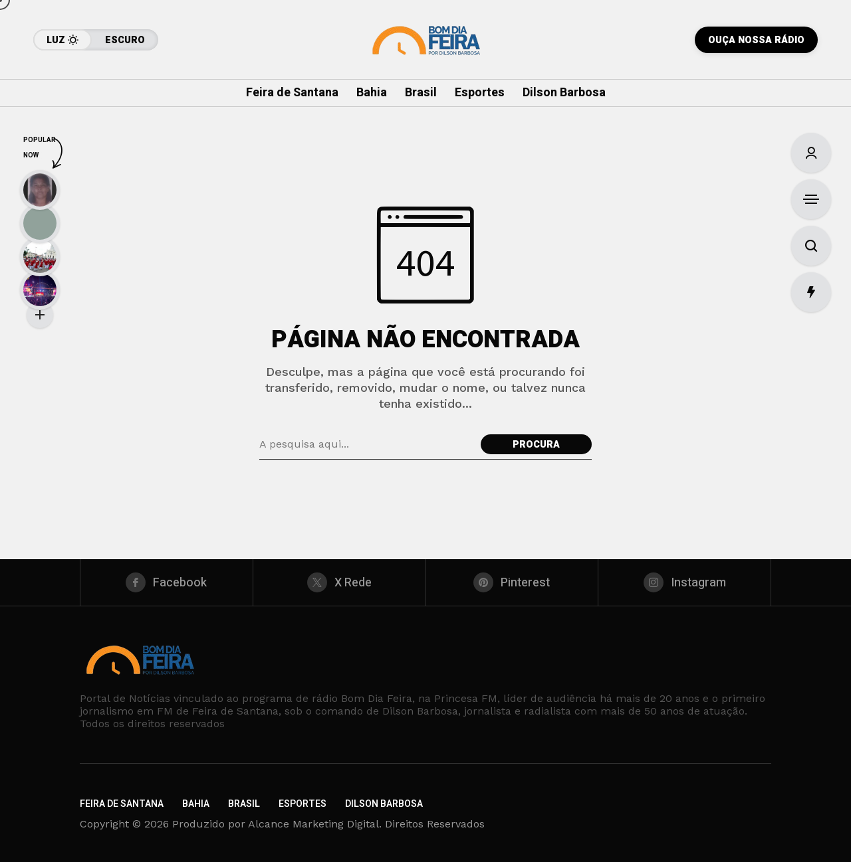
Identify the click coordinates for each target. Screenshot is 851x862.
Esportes (302, 804)
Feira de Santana (122, 804)
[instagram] (684, 582)
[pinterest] (512, 582)
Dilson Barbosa (384, 804)
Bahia (195, 804)
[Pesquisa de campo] (366, 444)
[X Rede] (339, 582)
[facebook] (166, 582)
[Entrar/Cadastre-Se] (811, 153)
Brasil (244, 804)
